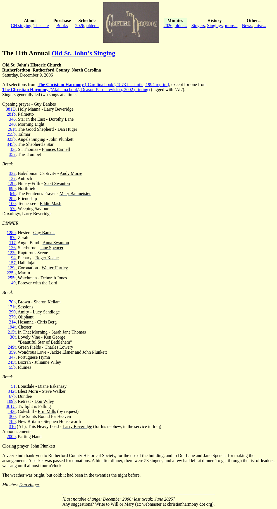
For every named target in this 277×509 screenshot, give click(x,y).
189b (11, 401)
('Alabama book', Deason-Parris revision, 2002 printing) (76, 89)
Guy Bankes (45, 104)
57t (13, 208)
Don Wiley (44, 401)
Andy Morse (71, 173)
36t (13, 337)
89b (12, 188)
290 (12, 312)
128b (11, 232)
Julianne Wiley (48, 362)
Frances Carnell (56, 149)
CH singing (21, 25)
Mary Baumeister (75, 193)
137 (12, 178)
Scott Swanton (57, 183)
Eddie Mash (50, 203)
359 (12, 352)
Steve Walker (54, 391)
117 (12, 242)
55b (12, 367)
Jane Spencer (51, 247)
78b (12, 421)
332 (12, 173)
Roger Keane (47, 257)
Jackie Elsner (62, 352)
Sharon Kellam (47, 301)
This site (41, 25)
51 (13, 386)
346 (12, 119)
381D (11, 109)
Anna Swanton (55, 242)
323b (11, 139)
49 (13, 282)
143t (12, 411)
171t (12, 307)
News (247, 25)
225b (11, 272)
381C (11, 406)
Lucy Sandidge (46, 312)
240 (12, 124)
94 (13, 257)
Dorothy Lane (61, 119)
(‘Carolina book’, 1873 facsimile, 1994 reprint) (103, 84)
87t (13, 237)
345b (11, 144)
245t (12, 362)
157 (12, 262)
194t (12, 327)
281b (11, 114)
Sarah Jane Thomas (68, 332)
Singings (215, 25)
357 (12, 154)
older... (93, 25)
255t (12, 277)
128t (12, 183)
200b (11, 436)
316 (12, 426)
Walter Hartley (55, 267)
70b (12, 301)
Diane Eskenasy (52, 386)
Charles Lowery (59, 347)
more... (231, 25)
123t (12, 252)
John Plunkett (61, 139)
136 (12, 247)
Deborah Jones (53, 277)
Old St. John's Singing (83, 53)
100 (12, 203)
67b (12, 396)
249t (12, 347)
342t (12, 391)
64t (13, 193)
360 (12, 416)
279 (12, 317)
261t (12, 129)
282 (12, 198)
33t (13, 149)
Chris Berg (46, 322)
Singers (198, 25)
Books (62, 25)
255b (11, 134)
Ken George (54, 337)
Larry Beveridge (58, 109)
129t (12, 267)
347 (12, 357)
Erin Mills (47, 411)
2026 (79, 25)
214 (12, 322)
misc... (260, 25)
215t (12, 332)
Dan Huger (67, 129)
